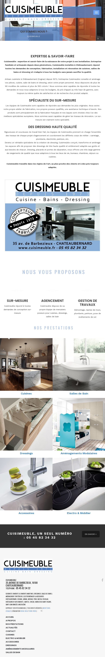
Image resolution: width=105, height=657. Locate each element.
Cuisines (26, 393)
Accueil (10, 617)
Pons (35, 599)
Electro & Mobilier (79, 513)
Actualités (11, 627)
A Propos (11, 620)
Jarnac (25, 599)
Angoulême (22, 604)
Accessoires (26, 513)
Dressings (26, 453)
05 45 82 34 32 (23, 588)
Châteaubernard (11, 599)
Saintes (26, 602)
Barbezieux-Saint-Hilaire (43, 602)
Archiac (30, 599)
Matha (40, 599)
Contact (10, 631)
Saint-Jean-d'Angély (12, 604)
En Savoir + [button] (91, 534)
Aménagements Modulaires (79, 453)
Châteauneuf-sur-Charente (14, 602)
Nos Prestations (14, 624)
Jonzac (32, 602)
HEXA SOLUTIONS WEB (28, 611)
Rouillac (45, 599)
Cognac (19, 599)
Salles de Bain (78, 393)
